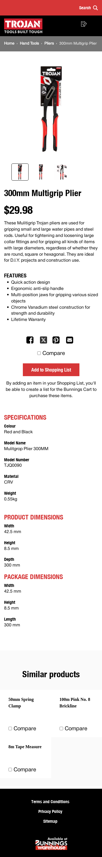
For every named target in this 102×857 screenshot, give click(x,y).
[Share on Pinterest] (56, 342)
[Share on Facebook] (30, 342)
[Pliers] (49, 43)
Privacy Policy (50, 811)
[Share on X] (43, 342)
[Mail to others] (70, 342)
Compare (53, 353)
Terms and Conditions (50, 801)
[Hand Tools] (29, 43)
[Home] (9, 43)
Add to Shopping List (51, 370)
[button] (88, 8)
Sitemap (50, 821)
